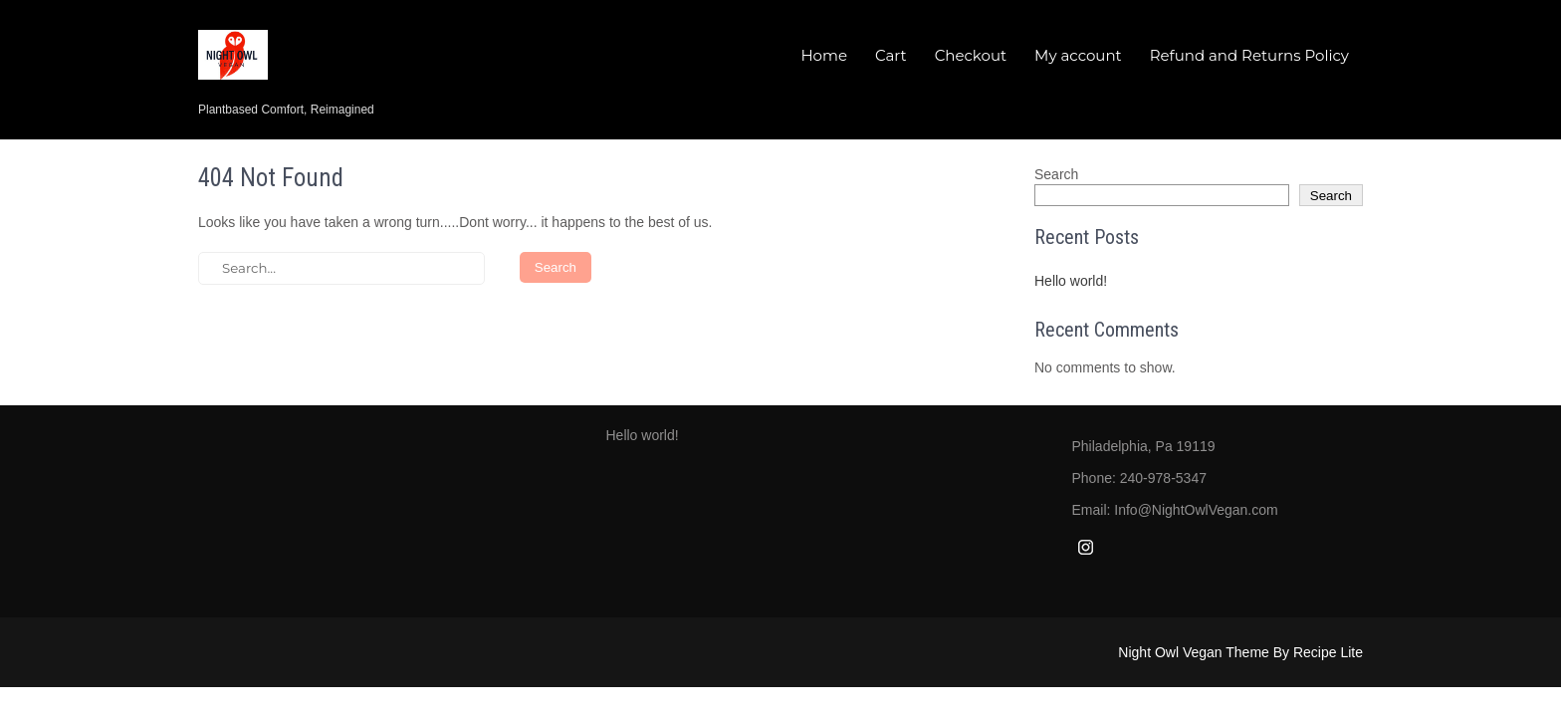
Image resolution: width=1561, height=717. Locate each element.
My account (1078, 55)
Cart (891, 55)
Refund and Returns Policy (1249, 55)
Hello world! (1070, 281)
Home (823, 55)
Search (1056, 174)
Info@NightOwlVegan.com (1195, 510)
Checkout (970, 55)
